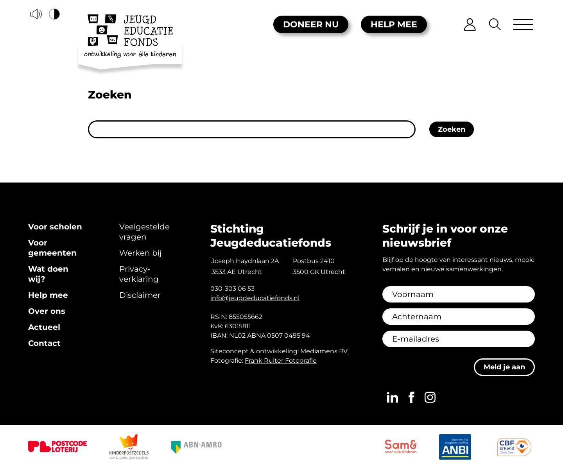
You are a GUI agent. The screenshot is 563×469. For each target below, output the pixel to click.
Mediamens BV (324, 351)
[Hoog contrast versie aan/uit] (55, 14)
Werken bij (140, 253)
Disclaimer (140, 295)
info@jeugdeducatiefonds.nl (254, 298)
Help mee (394, 24)
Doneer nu (311, 24)
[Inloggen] (470, 24)
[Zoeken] (495, 24)
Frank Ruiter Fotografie (281, 360)
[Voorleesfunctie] (36, 14)
